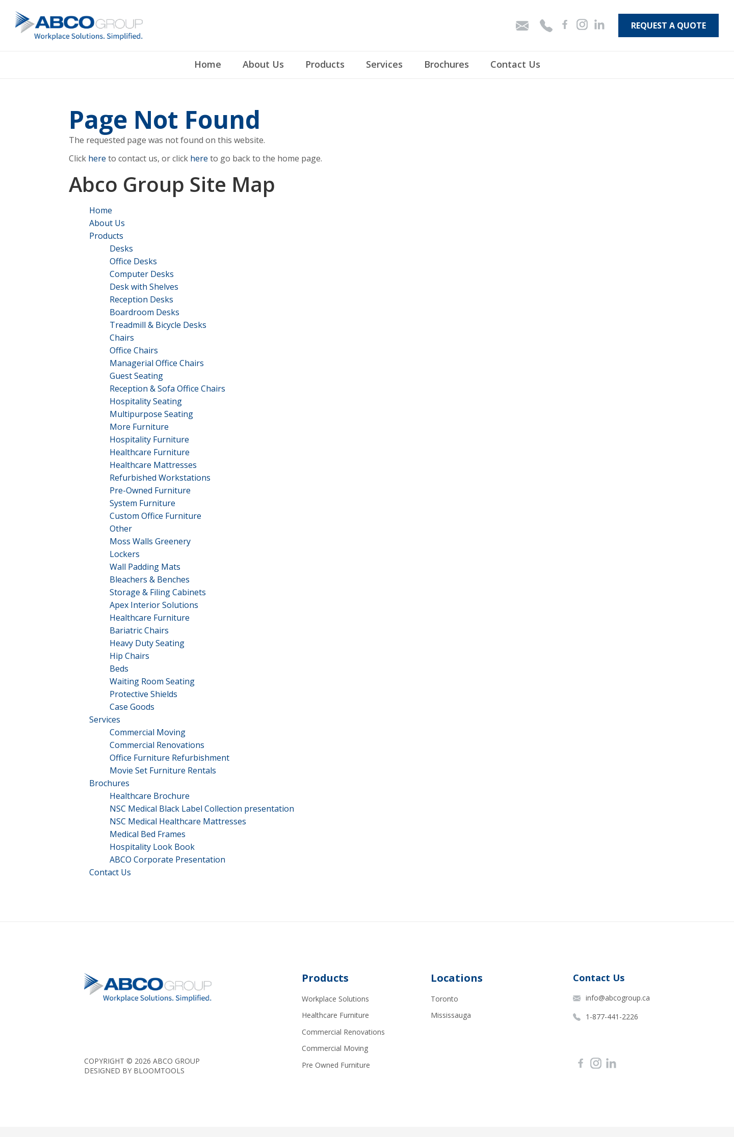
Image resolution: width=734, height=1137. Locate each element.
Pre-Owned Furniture (150, 490)
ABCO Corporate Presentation (167, 859)
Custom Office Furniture (155, 515)
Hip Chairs (129, 655)
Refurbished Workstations (160, 477)
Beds (119, 668)
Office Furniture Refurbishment (169, 757)
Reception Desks (141, 299)
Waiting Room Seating (152, 681)
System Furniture (142, 503)
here (97, 158)
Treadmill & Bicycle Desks (158, 324)
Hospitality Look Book (152, 846)
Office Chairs (134, 350)
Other (121, 528)
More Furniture (139, 426)
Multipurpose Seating (151, 414)
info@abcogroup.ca (611, 998)
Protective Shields (143, 694)
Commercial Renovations (157, 745)
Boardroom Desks (144, 312)
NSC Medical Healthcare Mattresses (178, 821)
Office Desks (133, 261)
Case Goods (132, 706)
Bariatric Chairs (139, 630)
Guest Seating (136, 375)
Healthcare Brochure (150, 795)
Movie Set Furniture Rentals (163, 770)
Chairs (122, 337)
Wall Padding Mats (145, 566)
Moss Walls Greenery (150, 541)
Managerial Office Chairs (157, 363)
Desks (121, 248)
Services (384, 64)
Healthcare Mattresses (153, 464)
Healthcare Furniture (150, 452)
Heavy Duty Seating (147, 643)
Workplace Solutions (335, 999)
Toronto (444, 999)
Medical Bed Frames (148, 834)
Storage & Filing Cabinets (158, 592)
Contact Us (515, 64)
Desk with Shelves (144, 286)
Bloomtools (159, 1070)
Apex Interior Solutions (154, 605)
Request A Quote (668, 25)
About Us (263, 64)
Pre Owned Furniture (336, 1065)
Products (325, 64)
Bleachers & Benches (150, 579)
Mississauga (451, 1015)
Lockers (125, 554)
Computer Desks (142, 274)
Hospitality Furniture (149, 439)
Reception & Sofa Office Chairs (167, 388)
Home (207, 64)
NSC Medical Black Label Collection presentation (202, 808)
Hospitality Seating (146, 401)
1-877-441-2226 (605, 1016)
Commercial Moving (148, 732)
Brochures (446, 64)
